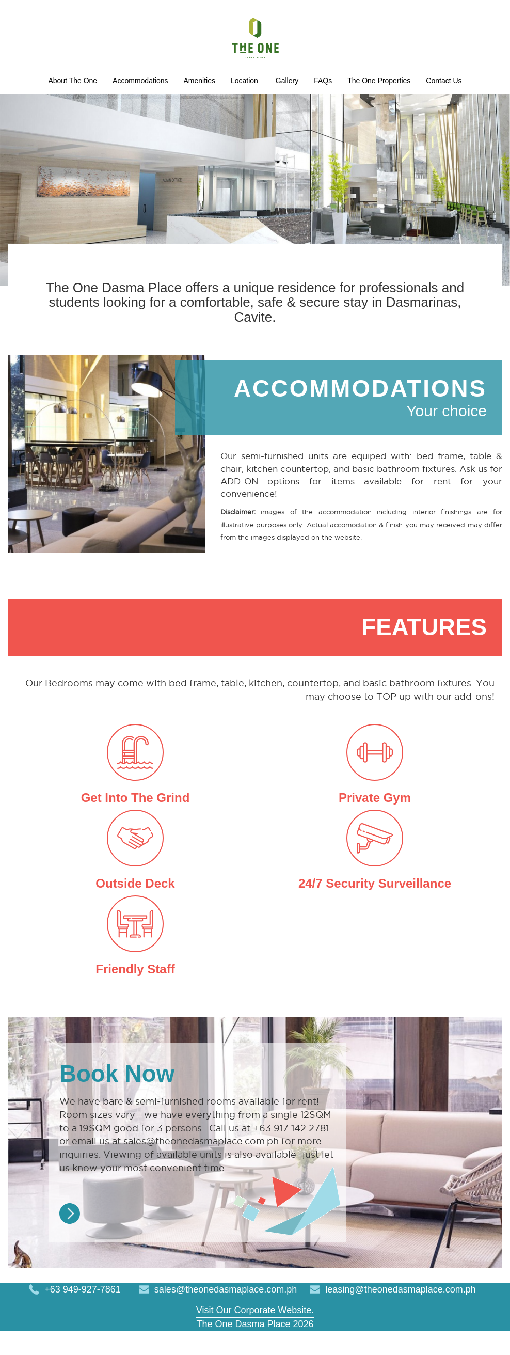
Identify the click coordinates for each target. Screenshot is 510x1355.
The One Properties (266, 103)
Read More (69, 1237)
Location (365, 81)
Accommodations (240, 81)
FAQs (198, 103)
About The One (158, 81)
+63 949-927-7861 (82, 1313)
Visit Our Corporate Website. (255, 1334)
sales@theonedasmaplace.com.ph (225, 1313)
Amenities (312, 81)
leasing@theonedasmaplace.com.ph (400, 1313)
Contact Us (345, 103)
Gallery (156, 103)
